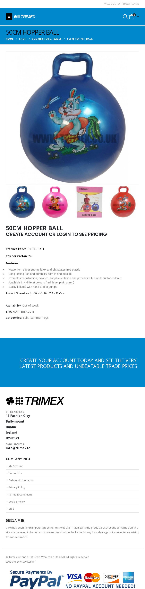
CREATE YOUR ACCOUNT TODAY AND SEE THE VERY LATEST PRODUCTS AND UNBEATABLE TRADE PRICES (78, 363)
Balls (25, 317)
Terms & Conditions (20, 494)
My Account (15, 466)
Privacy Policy (17, 487)
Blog (11, 508)
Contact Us (15, 473)
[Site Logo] (24, 16)
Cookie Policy (17, 501)
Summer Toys (39, 317)
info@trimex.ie (18, 448)
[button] (9, 16)
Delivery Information (21, 480)
